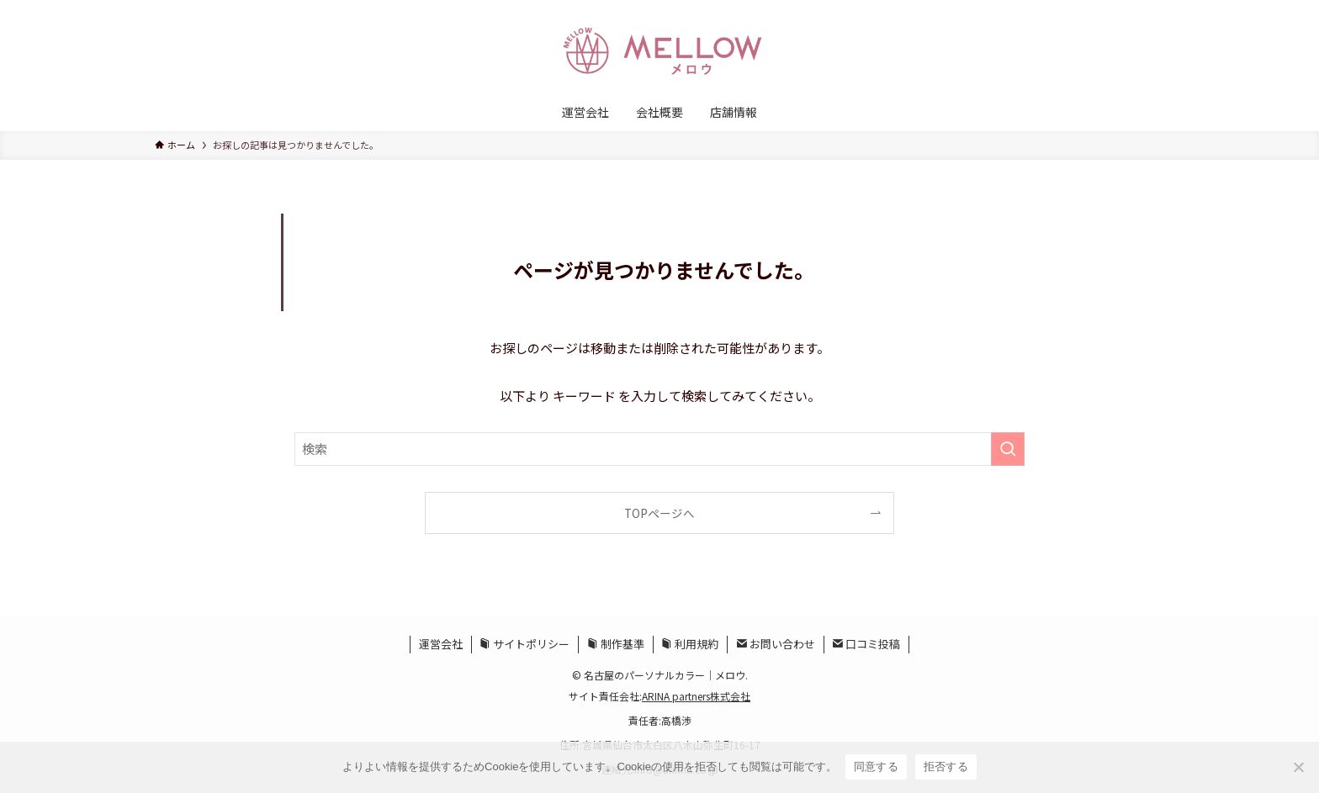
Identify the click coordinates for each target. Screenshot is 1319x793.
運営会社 (441, 644)
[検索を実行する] (1008, 449)
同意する (876, 766)
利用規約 (689, 644)
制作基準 (615, 644)
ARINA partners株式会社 (696, 696)
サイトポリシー (524, 644)
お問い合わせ (775, 644)
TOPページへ (659, 513)
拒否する (946, 766)
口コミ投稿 (866, 644)
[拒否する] (1298, 767)
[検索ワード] (659, 449)
